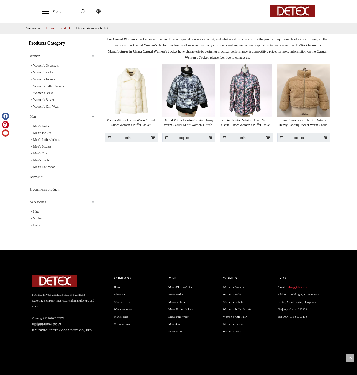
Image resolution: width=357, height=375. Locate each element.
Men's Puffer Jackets (46, 139)
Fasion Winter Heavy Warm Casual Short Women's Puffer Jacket (131, 122)
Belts (36, 225)
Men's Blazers (42, 146)
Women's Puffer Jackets (48, 86)
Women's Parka (43, 72)
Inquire (118, 137)
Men (33, 116)
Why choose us (123, 309)
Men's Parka (175, 294)
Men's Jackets (42, 133)
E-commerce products (45, 189)
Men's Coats (41, 153)
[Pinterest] (5, 124)
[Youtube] (5, 133)
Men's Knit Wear (44, 167)
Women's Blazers (44, 99)
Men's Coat (175, 324)
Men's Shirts (41, 160)
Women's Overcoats (46, 65)
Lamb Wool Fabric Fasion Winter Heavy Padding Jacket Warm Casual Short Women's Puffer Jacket (303, 122)
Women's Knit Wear (46, 106)
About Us (119, 294)
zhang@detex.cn (297, 287)
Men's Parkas (41, 126)
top (350, 358)
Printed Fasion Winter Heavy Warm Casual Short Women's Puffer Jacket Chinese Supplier (246, 122)
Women (35, 56)
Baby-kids (37, 177)
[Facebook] (5, 116)
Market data (121, 316)
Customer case (122, 324)
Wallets (38, 218)
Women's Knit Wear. (235, 316)
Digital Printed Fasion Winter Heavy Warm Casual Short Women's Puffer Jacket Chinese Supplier (188, 122)
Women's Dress (43, 93)
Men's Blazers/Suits (180, 287)
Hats (36, 211)
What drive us (122, 302)
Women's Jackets (44, 79)
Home (117, 287)
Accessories (38, 202)
